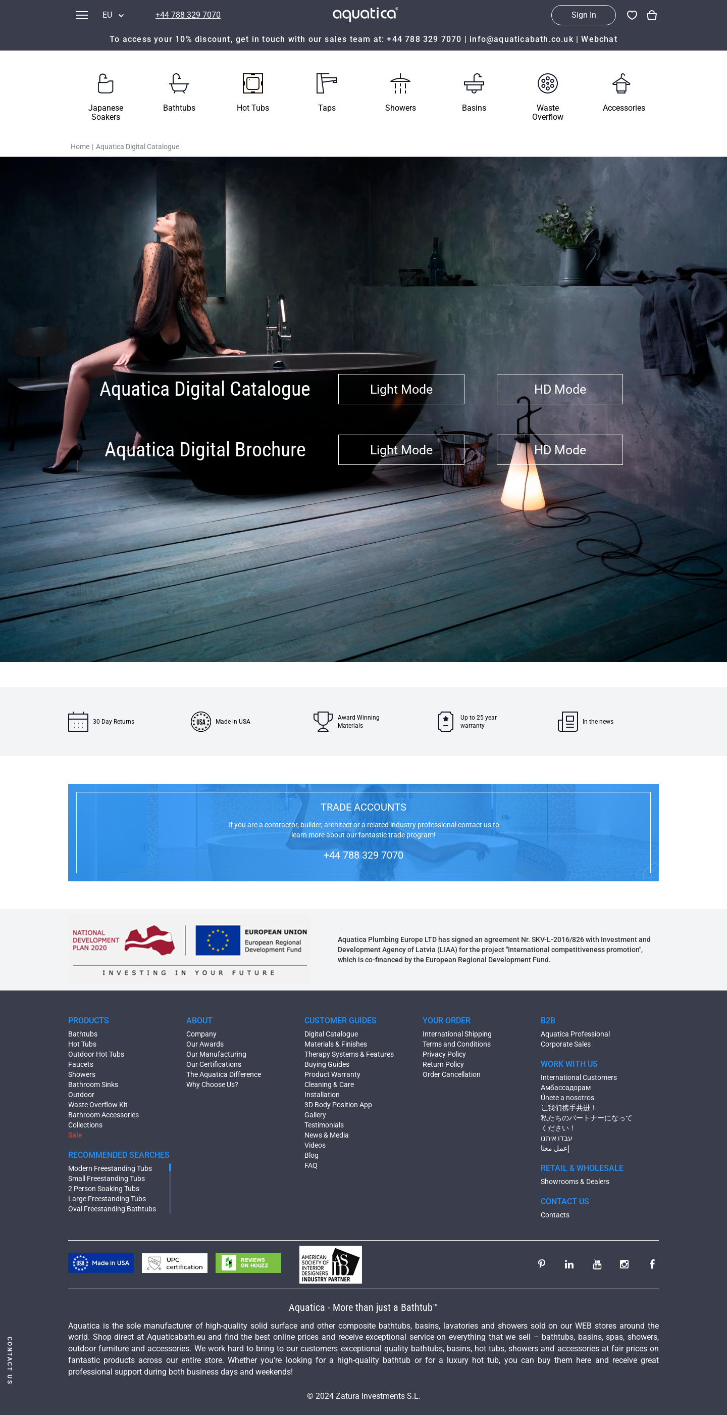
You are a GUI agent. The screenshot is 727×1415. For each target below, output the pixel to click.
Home (80, 147)
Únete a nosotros (567, 1098)
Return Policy (443, 1064)
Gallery (315, 1115)
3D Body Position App (338, 1105)
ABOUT (199, 1020)
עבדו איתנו (557, 1138)
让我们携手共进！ (569, 1108)
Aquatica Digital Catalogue (137, 147)
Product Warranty (332, 1074)
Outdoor (81, 1095)
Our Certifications (213, 1064)
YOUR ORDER (447, 1020)
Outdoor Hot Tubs (96, 1054)
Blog (311, 1155)
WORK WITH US (569, 1064)
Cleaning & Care (329, 1084)
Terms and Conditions (457, 1044)
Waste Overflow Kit (98, 1105)
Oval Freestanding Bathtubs (112, 1209)
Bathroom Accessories (103, 1115)
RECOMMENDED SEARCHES (119, 1155)
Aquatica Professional (575, 1034)
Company (201, 1034)
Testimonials (324, 1125)
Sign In (584, 15)
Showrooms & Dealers (575, 1181)
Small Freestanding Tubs (106, 1178)
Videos (315, 1145)
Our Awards (205, 1044)
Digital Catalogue (331, 1034)
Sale (75, 1135)
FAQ (311, 1165)
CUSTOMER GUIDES (340, 1020)
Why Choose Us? (212, 1084)
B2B (548, 1020)
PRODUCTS (88, 1020)
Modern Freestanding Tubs (110, 1168)
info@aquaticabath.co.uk (522, 39)
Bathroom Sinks (93, 1084)
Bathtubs (82, 1034)
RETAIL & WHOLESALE (582, 1168)
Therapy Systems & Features (349, 1054)
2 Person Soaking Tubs (103, 1189)
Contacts (555, 1215)
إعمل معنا (555, 1148)
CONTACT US (565, 1201)
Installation (322, 1095)
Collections (85, 1125)
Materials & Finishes (335, 1044)
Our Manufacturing (216, 1054)
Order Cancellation (452, 1074)
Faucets (80, 1064)
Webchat (599, 39)
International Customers (579, 1077)
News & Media (326, 1135)
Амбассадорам (566, 1087)
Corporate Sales (566, 1044)
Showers (81, 1074)
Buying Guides (326, 1064)
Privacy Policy (444, 1054)
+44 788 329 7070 (188, 15)
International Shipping (457, 1034)
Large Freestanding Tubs (107, 1199)
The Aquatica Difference (223, 1074)
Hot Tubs (82, 1044)
